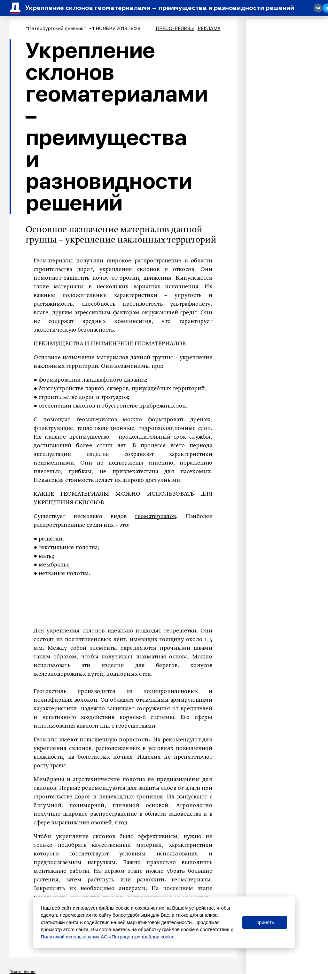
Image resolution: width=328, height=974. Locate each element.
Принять (264, 922)
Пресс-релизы (175, 28)
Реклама (209, 28)
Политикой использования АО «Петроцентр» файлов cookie (108, 936)
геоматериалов (155, 516)
